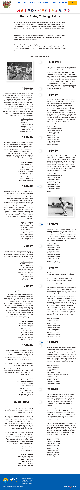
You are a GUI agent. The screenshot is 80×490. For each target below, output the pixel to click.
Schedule (32, 3)
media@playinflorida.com (27, 483)
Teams (26, 3)
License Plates (63, 3)
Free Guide (46, 3)
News (39, 3)
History (54, 3)
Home (19, 3)
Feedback (72, 3)
